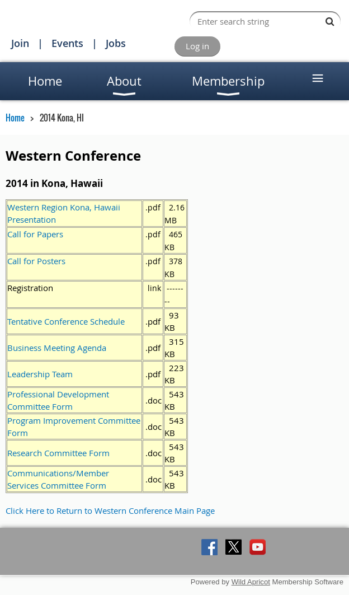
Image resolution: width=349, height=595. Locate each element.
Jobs (116, 43)
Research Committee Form (58, 452)
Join (20, 43)
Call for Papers (35, 234)
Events (67, 43)
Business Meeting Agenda (56, 347)
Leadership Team (40, 374)
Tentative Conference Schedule (66, 321)
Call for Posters (36, 260)
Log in (197, 45)
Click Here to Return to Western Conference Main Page (110, 510)
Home (15, 117)
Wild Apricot (251, 582)
